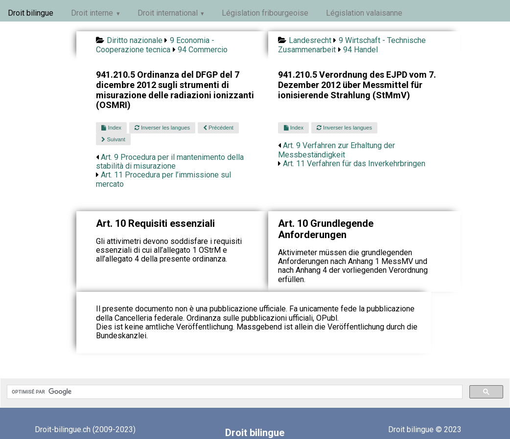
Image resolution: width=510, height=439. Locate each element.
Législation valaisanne (364, 13)
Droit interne (92, 13)
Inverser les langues (162, 128)
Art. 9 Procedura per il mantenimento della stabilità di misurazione (170, 162)
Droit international (168, 13)
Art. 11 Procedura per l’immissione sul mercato (163, 179)
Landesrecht (310, 40)
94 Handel (360, 49)
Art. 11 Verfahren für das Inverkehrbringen (354, 163)
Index (111, 128)
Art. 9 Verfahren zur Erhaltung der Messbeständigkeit (336, 150)
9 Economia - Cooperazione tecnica (155, 45)
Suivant (113, 139)
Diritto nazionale (134, 40)
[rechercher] (234, 392)
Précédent (218, 128)
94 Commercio (203, 49)
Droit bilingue (30, 13)
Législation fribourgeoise (265, 13)
